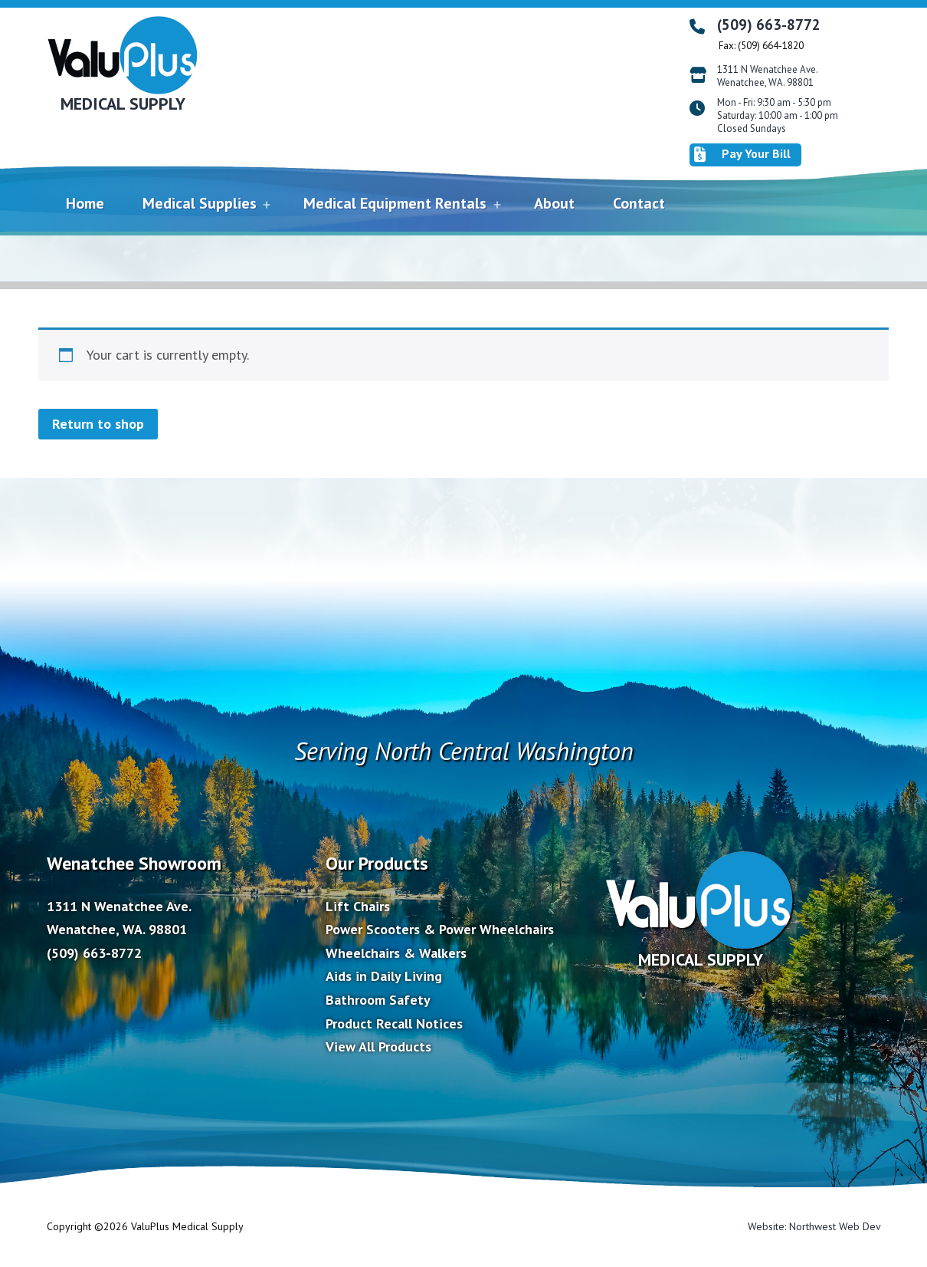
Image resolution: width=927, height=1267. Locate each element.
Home (85, 203)
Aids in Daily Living (384, 976)
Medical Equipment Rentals (394, 203)
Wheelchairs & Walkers (396, 953)
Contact (639, 203)
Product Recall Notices (394, 1023)
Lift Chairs (358, 906)
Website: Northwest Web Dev (814, 1226)
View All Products (378, 1046)
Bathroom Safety (378, 1000)
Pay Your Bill (742, 154)
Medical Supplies (199, 203)
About (554, 203)
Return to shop (98, 424)
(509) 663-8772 (769, 24)
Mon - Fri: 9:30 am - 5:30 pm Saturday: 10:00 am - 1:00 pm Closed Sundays (777, 116)
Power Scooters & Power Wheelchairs (440, 929)
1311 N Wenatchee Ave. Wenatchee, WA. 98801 (767, 76)
